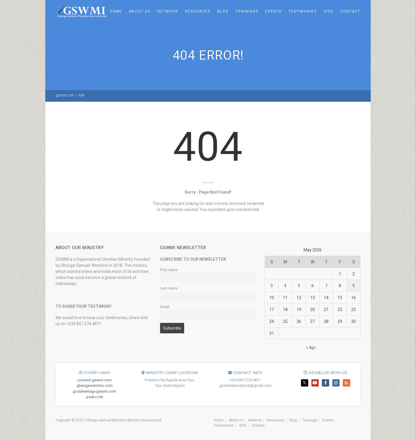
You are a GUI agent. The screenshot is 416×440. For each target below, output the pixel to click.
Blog (223, 11)
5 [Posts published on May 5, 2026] (299, 285)
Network (167, 11)
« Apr (311, 347)
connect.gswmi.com (201, 380)
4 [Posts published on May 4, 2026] (285, 285)
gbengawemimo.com (201, 385)
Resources (197, 11)
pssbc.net (201, 397)
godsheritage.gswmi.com (201, 391)
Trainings (247, 11)
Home (116, 11)
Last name (168, 288)
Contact (350, 11)
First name (168, 270)
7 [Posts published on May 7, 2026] (326, 285)
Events (273, 11)
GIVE (328, 11)
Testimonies (302, 11)
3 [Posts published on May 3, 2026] (271, 285)
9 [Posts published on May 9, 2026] (353, 285)
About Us (139, 11)
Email (164, 307)
